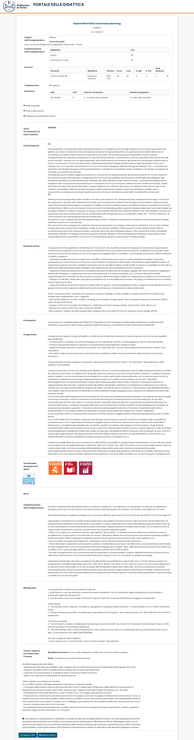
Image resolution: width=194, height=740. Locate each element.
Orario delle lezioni (35, 111)
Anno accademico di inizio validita (31, 131)
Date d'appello (33, 105)
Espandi (54, 85)
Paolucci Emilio (58, 76)
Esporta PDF (27, 735)
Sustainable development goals (30, 466)
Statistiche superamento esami (41, 116)
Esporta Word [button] (47, 735)
